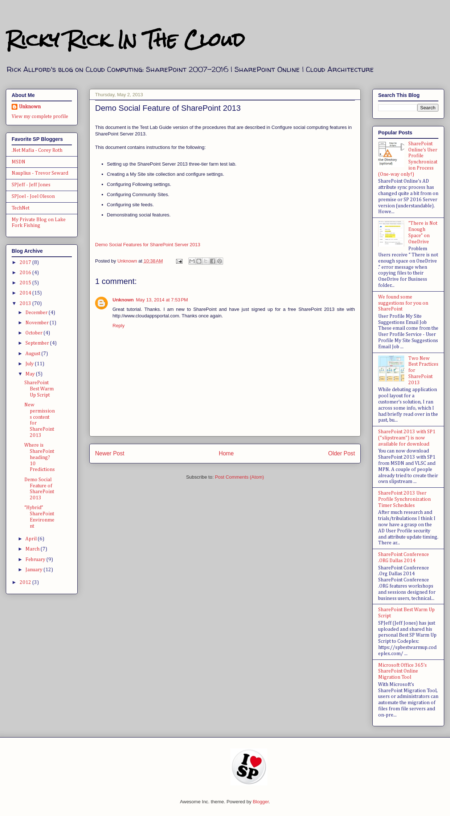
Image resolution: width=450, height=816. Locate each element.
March (33, 549)
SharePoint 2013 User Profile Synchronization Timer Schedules (404, 499)
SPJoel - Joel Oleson (33, 196)
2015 (26, 282)
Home (226, 453)
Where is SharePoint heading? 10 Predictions (39, 457)
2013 (26, 303)
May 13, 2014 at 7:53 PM (162, 300)
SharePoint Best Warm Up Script (39, 389)
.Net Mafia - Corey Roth (37, 150)
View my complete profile (40, 116)
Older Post (341, 453)
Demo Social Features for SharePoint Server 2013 (147, 244)
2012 (26, 582)
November (37, 322)
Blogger (261, 801)
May (30, 374)
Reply (118, 325)
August (33, 353)
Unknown (123, 300)
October (34, 333)
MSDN (18, 162)
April (31, 538)
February (35, 559)
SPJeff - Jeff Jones (31, 184)
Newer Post (109, 453)
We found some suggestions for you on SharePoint (403, 303)
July (30, 363)
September (37, 343)
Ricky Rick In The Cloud (125, 39)
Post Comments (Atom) (239, 477)
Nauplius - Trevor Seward (40, 173)
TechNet (20, 208)
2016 (26, 272)
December (37, 312)
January (34, 569)
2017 (26, 262)
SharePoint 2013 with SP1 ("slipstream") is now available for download (406, 438)
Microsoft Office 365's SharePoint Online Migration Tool (402, 671)
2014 (26, 293)
